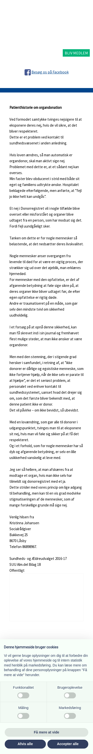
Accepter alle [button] (68, 744)
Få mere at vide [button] (46, 732)
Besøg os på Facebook (50, 71)
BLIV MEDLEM (76, 52)
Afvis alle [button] (25, 744)
